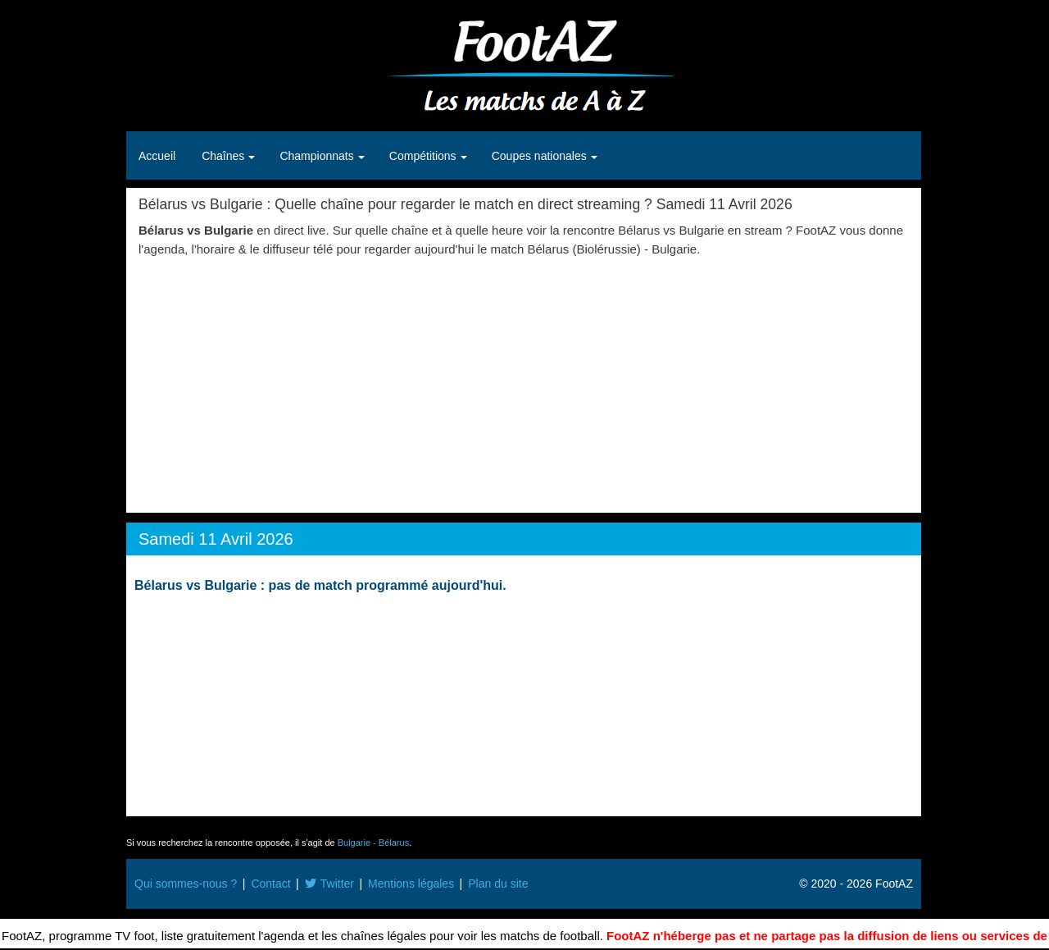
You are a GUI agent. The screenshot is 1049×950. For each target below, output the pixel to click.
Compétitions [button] (424, 155)
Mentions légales (411, 883)
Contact (270, 883)
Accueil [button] (157, 155)
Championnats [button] (317, 155)
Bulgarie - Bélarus (373, 842)
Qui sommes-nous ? (185, 883)
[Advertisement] (524, 381)
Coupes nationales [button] (541, 155)
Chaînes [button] (224, 155)
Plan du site (498, 883)
